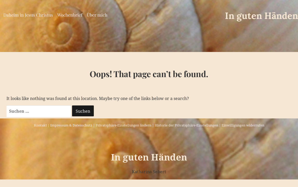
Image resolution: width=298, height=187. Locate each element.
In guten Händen (261, 16)
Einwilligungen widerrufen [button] (243, 125)
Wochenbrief (69, 15)
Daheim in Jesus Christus (28, 15)
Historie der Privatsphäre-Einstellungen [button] (186, 125)
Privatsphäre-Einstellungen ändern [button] (123, 125)
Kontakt (40, 125)
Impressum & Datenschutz (71, 125)
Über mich (97, 15)
